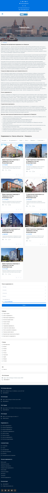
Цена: (3, 301)
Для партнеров (5, 449)
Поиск (24, 305)
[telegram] (22, 1)
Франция (5, 358)
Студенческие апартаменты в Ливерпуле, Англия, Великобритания (35, 196)
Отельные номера (4, 471)
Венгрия (4, 346)
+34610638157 (7, 379)
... (30, 169)
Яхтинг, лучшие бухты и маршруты (9, 329)
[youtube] (26, 1)
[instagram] (27, 1)
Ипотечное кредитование (8, 319)
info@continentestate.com (8, 486)
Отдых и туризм (6, 313)
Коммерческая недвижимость (7, 467)
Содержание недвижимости (8, 325)
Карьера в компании (6, 451)
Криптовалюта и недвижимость (9, 336)
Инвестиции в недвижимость (9, 317)
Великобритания (6, 344)
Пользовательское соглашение (8, 455)
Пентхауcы (3, 473)
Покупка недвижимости (7, 427)
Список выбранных (24, 3)
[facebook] (21, 1)
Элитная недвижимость (6, 477)
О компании (4, 445)
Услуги (3, 447)
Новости (5, 369)
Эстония (5, 360)
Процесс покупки (6, 321)
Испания (5, 348)
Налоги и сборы (6, 323)
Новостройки (3, 469)
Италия (4, 350)
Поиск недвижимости (6, 425)
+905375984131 (6, 409)
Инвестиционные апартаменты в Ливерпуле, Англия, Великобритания (35, 161)
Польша (4, 352)
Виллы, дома (3, 462)
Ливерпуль (5, 156)
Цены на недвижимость (7, 315)
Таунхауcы (3, 475)
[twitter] (24, 1)
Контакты (4, 453)
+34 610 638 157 (23, 9)
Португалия (5, 354)
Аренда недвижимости (7, 429)
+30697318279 (6, 418)
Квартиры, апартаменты (6, 465)
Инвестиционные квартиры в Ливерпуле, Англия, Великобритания (11, 161)
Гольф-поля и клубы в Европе (9, 327)
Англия (9, 156)
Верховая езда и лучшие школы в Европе (11, 334)
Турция (4, 356)
